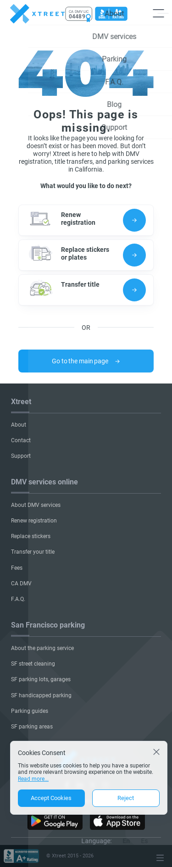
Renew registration (34, 520)
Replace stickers (30, 536)
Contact (21, 440)
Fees (16, 568)
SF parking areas (32, 726)
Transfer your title (33, 552)
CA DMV (21, 583)
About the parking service (42, 648)
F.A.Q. (18, 599)
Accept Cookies (51, 798)
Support (21, 456)
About (18, 425)
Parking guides (29, 711)
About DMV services (36, 505)
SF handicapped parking (41, 695)
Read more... (33, 779)
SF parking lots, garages (41, 679)
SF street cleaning (33, 664)
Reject (125, 798)
